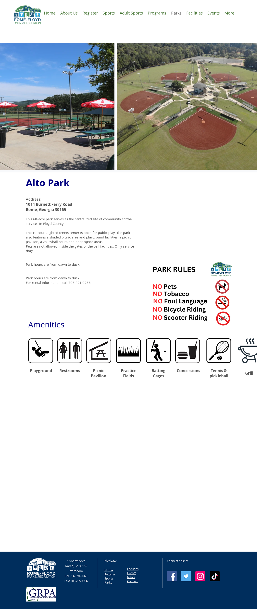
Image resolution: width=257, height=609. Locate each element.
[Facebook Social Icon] (172, 576)
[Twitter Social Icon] (186, 576)
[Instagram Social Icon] (200, 576)
